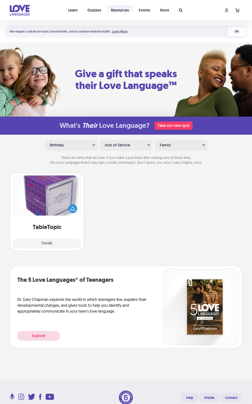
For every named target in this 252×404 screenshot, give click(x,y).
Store (164, 10)
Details (47, 243)
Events (144, 10)
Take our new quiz (173, 125)
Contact (231, 397)
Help (189, 397)
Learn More (119, 31)
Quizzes (94, 10)
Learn (73, 10)
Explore (38, 335)
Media (209, 397)
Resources (120, 10)
